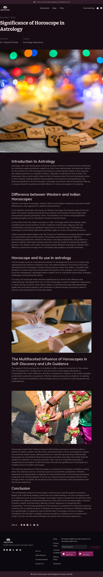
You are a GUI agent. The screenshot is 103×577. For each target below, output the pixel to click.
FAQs (62, 8)
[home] (5, 8)
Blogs (54, 8)
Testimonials (44, 8)
